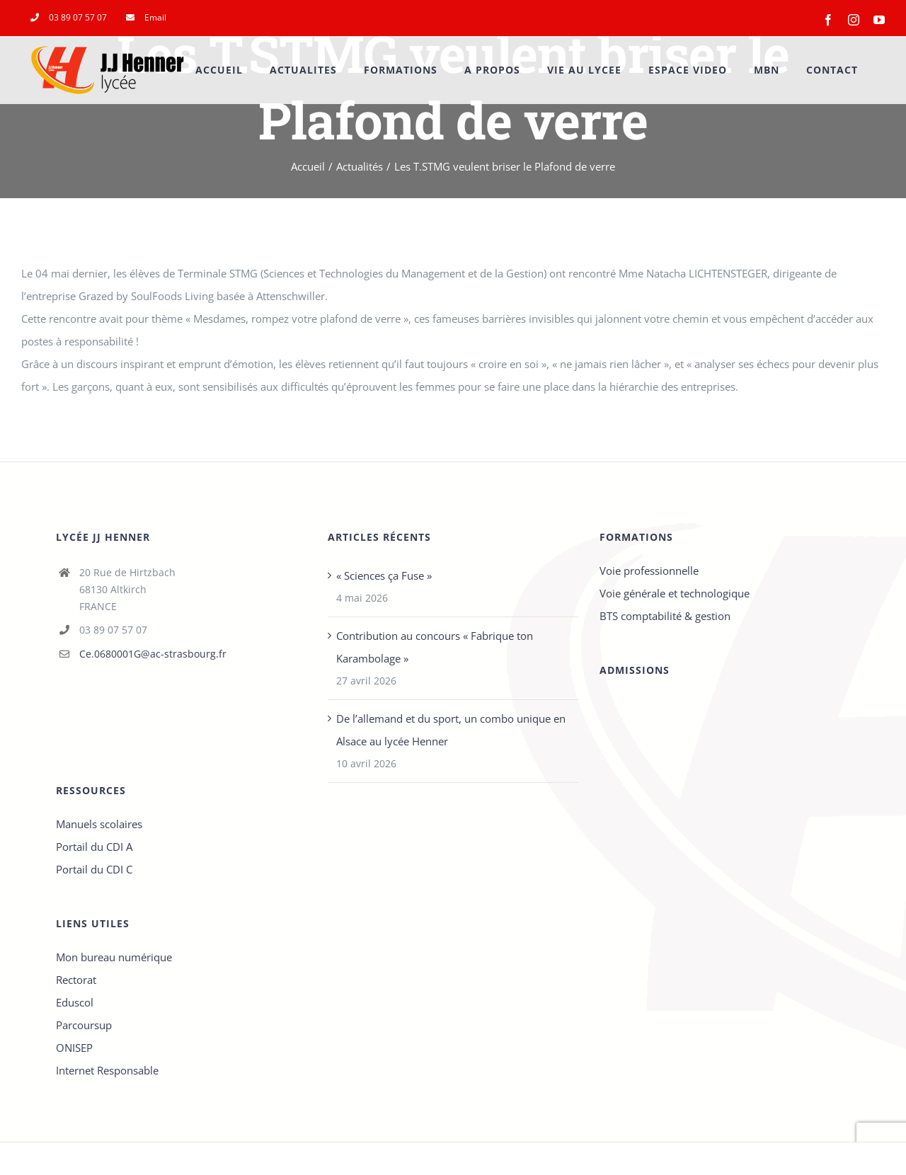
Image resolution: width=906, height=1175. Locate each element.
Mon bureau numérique (114, 957)
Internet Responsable (107, 1070)
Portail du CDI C (94, 869)
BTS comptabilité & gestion (665, 616)
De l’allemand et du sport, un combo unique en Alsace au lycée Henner (451, 729)
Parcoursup (84, 1025)
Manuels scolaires (99, 824)
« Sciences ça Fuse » (384, 575)
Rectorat (76, 980)
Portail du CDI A (94, 846)
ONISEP (74, 1048)
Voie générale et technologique (675, 593)
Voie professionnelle (649, 570)
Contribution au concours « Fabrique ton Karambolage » (434, 647)
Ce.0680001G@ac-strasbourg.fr (152, 653)
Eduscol (74, 1002)
